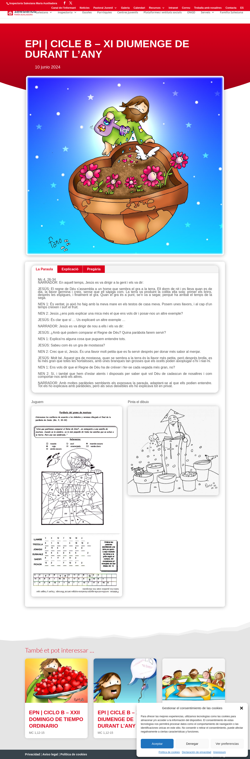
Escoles (87, 12)
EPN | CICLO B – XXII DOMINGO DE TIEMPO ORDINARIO (56, 719)
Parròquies (104, 12)
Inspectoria (65, 12)
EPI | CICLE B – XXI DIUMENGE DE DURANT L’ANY (121, 719)
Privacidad (32, 754)
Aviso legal (50, 754)
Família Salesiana (231, 12)
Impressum (219, 752)
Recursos (155, 8)
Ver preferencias (227, 743)
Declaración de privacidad (196, 752)
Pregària (94, 269)
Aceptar (157, 743)
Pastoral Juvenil (103, 8)
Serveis (205, 12)
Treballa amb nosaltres (208, 8)
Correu (186, 8)
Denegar (192, 743)
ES (242, 8)
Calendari (139, 8)
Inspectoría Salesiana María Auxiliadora (33, 3)
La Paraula (44, 269)
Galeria (125, 8)
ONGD (191, 12)
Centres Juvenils (127, 12)
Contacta (230, 8)
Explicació (70, 269)
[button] (241, 708)
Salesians (42, 12)
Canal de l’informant (63, 8)
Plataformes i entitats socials (163, 12)
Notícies (85, 8)
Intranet (173, 8)
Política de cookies (169, 752)
